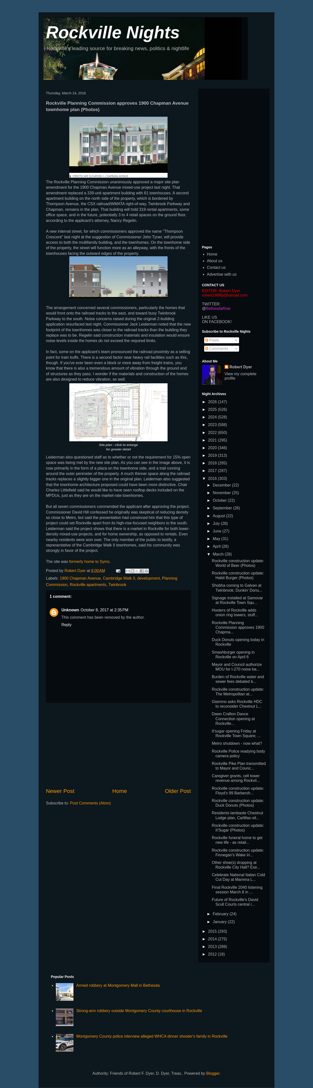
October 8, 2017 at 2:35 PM (104, 610)
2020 (213, 448)
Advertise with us (222, 274)
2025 (213, 409)
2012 (213, 954)
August (219, 516)
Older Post (178, 791)
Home (119, 791)
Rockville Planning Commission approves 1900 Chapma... (238, 627)
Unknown (70, 610)
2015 (213, 931)
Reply (66, 625)
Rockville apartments (88, 585)
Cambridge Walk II (119, 578)
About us (214, 261)
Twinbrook (117, 585)
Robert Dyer (240, 367)
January (220, 922)
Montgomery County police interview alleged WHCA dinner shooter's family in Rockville (152, 1036)
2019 (213, 455)
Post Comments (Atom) (90, 803)
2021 (213, 440)
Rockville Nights (113, 32)
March (219, 554)
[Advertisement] (118, 745)
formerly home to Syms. (90, 561)
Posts (212, 340)
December (222, 485)
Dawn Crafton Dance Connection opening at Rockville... (233, 718)
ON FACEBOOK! (217, 322)
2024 (213, 417)
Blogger (212, 1073)
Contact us (216, 267)
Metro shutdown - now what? (237, 743)
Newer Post (60, 791)
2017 (213, 471)
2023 (213, 425)
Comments (216, 348)
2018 (213, 463)
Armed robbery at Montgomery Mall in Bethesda (118, 985)
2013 (213, 947)
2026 (213, 402)
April (217, 546)
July (217, 523)
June (217, 531)
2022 (213, 432)
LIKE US (209, 317)
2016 (213, 478)
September (223, 508)
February (221, 914)
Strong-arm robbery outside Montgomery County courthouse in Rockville (139, 1011)
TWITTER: (211, 304)
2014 (213, 939)
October (220, 500)
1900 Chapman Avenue (80, 578)
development (148, 578)
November (222, 493)
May (217, 539)
